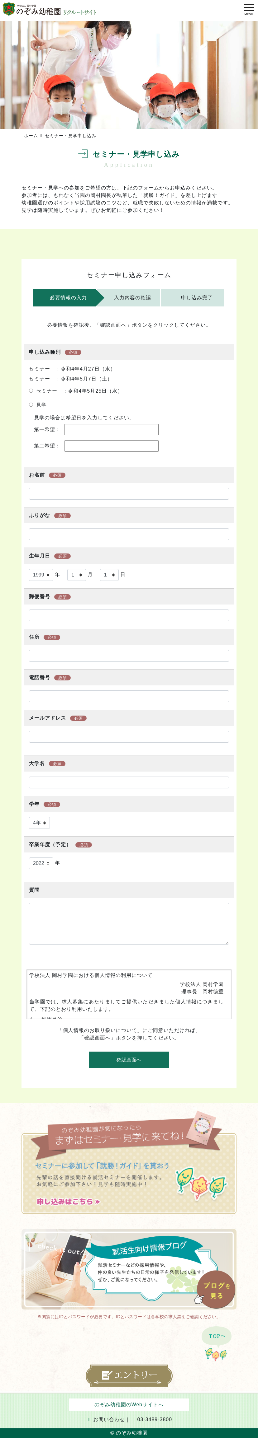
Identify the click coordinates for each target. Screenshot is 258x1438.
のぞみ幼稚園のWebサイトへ (129, 1404)
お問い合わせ (106, 1419)
